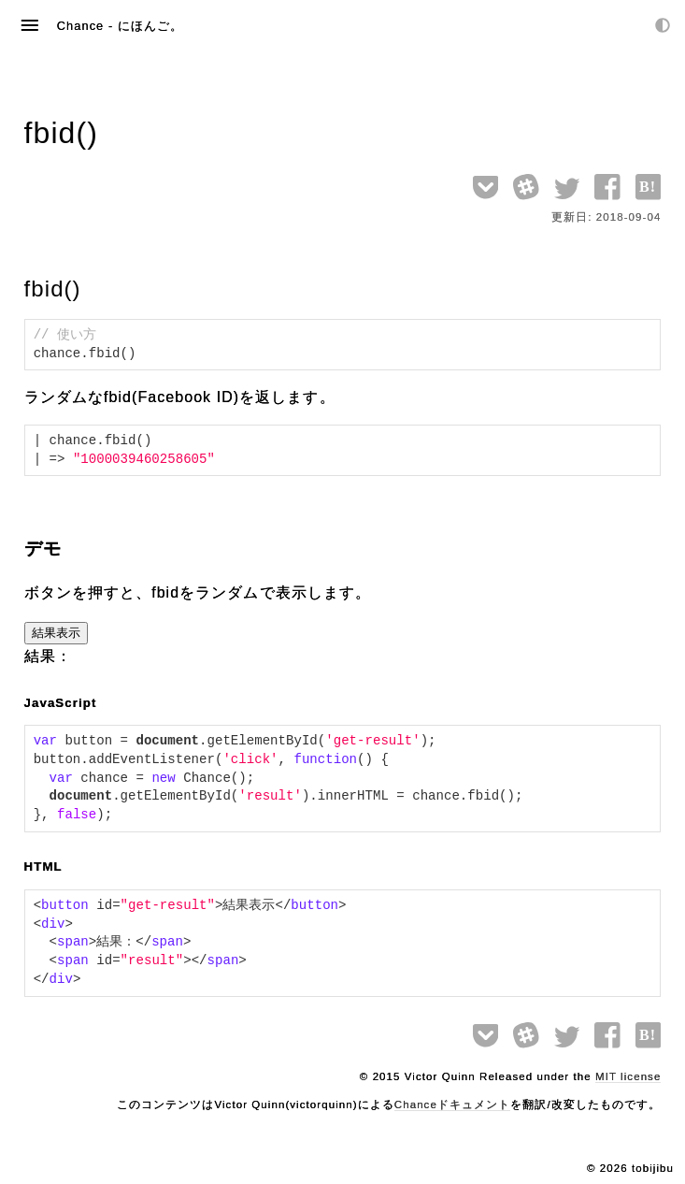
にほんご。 (150, 26)
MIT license (628, 1076)
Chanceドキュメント (452, 1104)
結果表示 (56, 633)
